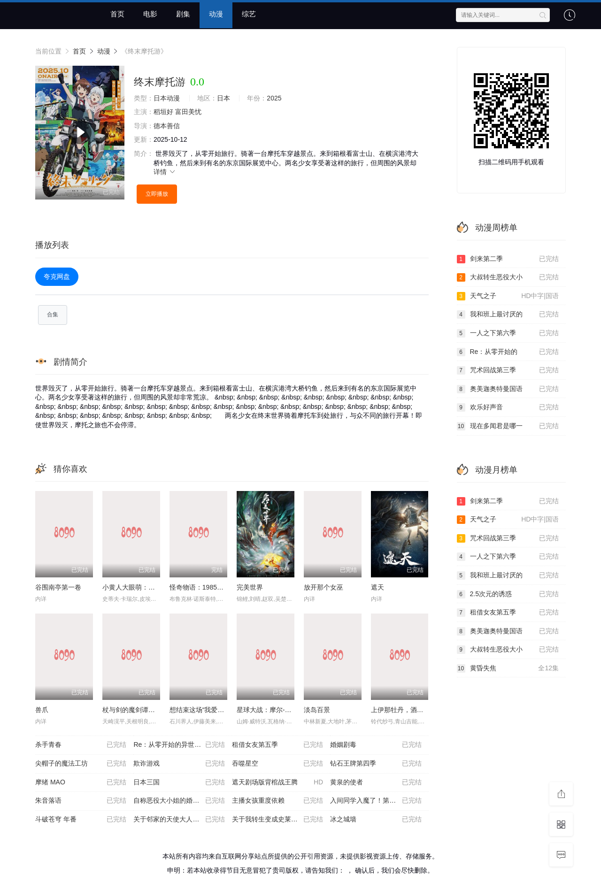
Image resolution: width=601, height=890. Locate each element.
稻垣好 (163, 111)
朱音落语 (80, 801)
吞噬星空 (277, 764)
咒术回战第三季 (508, 370)
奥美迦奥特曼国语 (508, 389)
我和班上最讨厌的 (508, 314)
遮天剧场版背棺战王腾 (277, 783)
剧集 (183, 14)
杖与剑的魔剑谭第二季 (135, 710)
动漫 (216, 14)
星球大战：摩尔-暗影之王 (274, 710)
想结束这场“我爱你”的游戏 (208, 710)
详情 (165, 172)
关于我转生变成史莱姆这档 (277, 820)
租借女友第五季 (277, 745)
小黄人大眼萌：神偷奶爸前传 (145, 587)
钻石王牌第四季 (375, 764)
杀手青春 (80, 745)
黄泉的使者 (375, 783)
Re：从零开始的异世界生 (178, 745)
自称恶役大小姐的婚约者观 (178, 801)
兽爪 (41, 710)
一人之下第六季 (508, 333)
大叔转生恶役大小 (508, 277)
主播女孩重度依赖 (277, 801)
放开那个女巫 (323, 587)
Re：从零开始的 (508, 352)
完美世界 (250, 587)
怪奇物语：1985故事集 (203, 587)
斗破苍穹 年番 (80, 820)
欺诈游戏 (178, 764)
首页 (117, 14)
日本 (223, 98)
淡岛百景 (317, 710)
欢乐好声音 (508, 407)
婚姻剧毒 (375, 745)
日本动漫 (167, 98)
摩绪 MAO (80, 783)
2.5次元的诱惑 (508, 594)
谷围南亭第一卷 (58, 587)
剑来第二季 (508, 259)
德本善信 (167, 126)
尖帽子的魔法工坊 (80, 764)
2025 (274, 98)
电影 (150, 14)
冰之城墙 (375, 820)
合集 (52, 315)
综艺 (249, 14)
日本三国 (178, 783)
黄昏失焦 (508, 668)
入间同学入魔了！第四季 (375, 801)
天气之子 (508, 296)
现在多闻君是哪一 (508, 426)
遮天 (377, 587)
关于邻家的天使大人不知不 (178, 820)
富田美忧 (188, 111)
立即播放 (157, 194)
